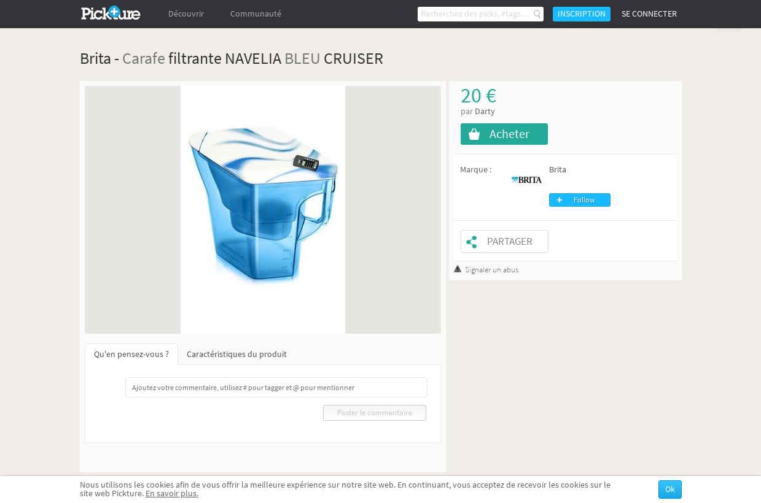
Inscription (582, 14)
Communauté (255, 14)
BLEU (302, 58)
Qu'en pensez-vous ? (131, 354)
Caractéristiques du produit (237, 354)
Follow (584, 200)
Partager (510, 241)
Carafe (143, 58)
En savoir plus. (172, 493)
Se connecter (649, 14)
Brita (557, 169)
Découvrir (186, 14)
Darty (485, 111)
